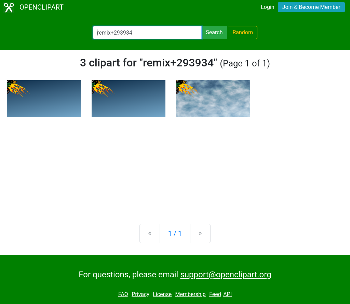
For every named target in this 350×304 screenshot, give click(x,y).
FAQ (123, 294)
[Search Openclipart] (147, 32)
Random (242, 32)
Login (267, 7)
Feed (215, 294)
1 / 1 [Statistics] (175, 233)
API (227, 294)
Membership (190, 294)
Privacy (140, 294)
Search (214, 32)
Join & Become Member (311, 7)
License (162, 294)
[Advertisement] (175, 165)
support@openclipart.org (225, 274)
